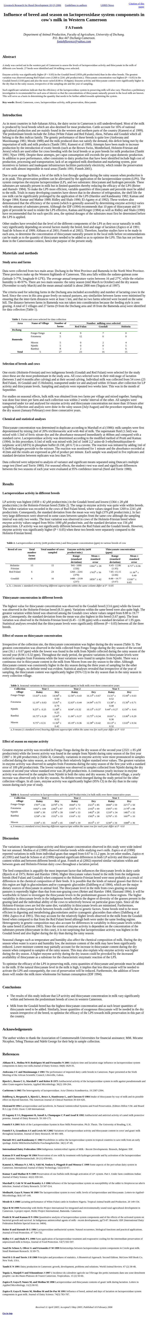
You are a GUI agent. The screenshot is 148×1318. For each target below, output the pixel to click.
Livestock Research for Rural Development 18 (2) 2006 (32, 5)
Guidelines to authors (76, 5)
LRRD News (107, 5)
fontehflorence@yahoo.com (74, 41)
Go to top (8, 1313)
